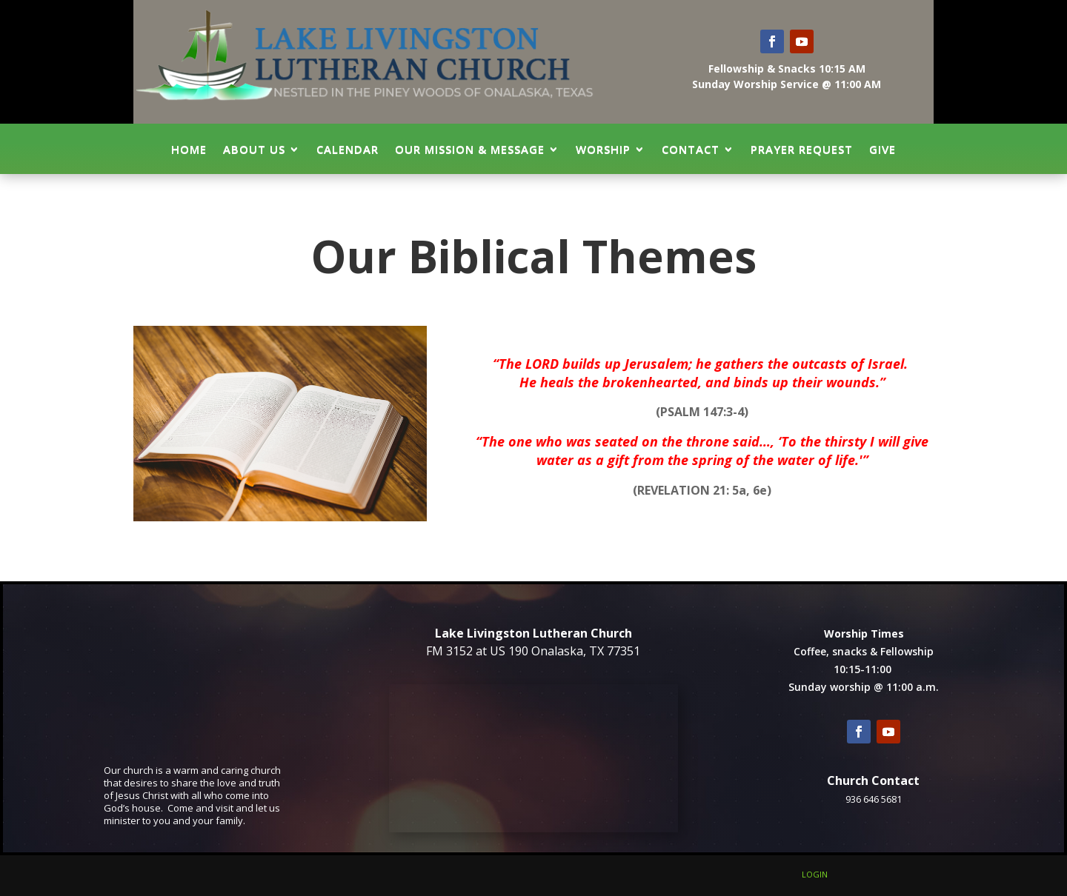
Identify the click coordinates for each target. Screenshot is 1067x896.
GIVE (882, 148)
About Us (254, 148)
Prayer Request (802, 148)
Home (189, 148)
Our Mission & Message (470, 148)
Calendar (347, 148)
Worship (603, 148)
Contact (690, 148)
